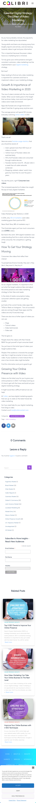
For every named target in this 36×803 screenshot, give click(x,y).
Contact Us (10, 764)
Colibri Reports (9, 493)
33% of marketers (16, 218)
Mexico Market (9, 515)
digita (18, 65)
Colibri (5, 396)
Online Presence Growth (17, 416)
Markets (7, 759)
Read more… (9, 642)
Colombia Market (10, 496)
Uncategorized (9, 526)
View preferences (18, 796)
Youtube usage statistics (20, 141)
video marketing (11, 419)
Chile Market (9, 489)
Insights (27, 754)
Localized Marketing (11, 507)
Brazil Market (9, 485)
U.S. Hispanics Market (11, 522)
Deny (18, 791)
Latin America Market (12, 504)
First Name (8, 557)
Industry (7, 565)
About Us (16, 754)
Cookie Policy (12, 800)
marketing (24, 65)
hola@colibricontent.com (20, 410)
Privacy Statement (21, 800)
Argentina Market (10, 481)
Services (17, 759)
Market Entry (9, 511)
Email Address (10, 549)
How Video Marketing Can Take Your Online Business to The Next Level (17, 678)
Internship (28, 759)
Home (7, 754)
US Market (8, 530)
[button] (33, 768)
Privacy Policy (23, 764)
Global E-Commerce (11, 500)
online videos (19, 115)
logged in (12, 455)
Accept (18, 785)
